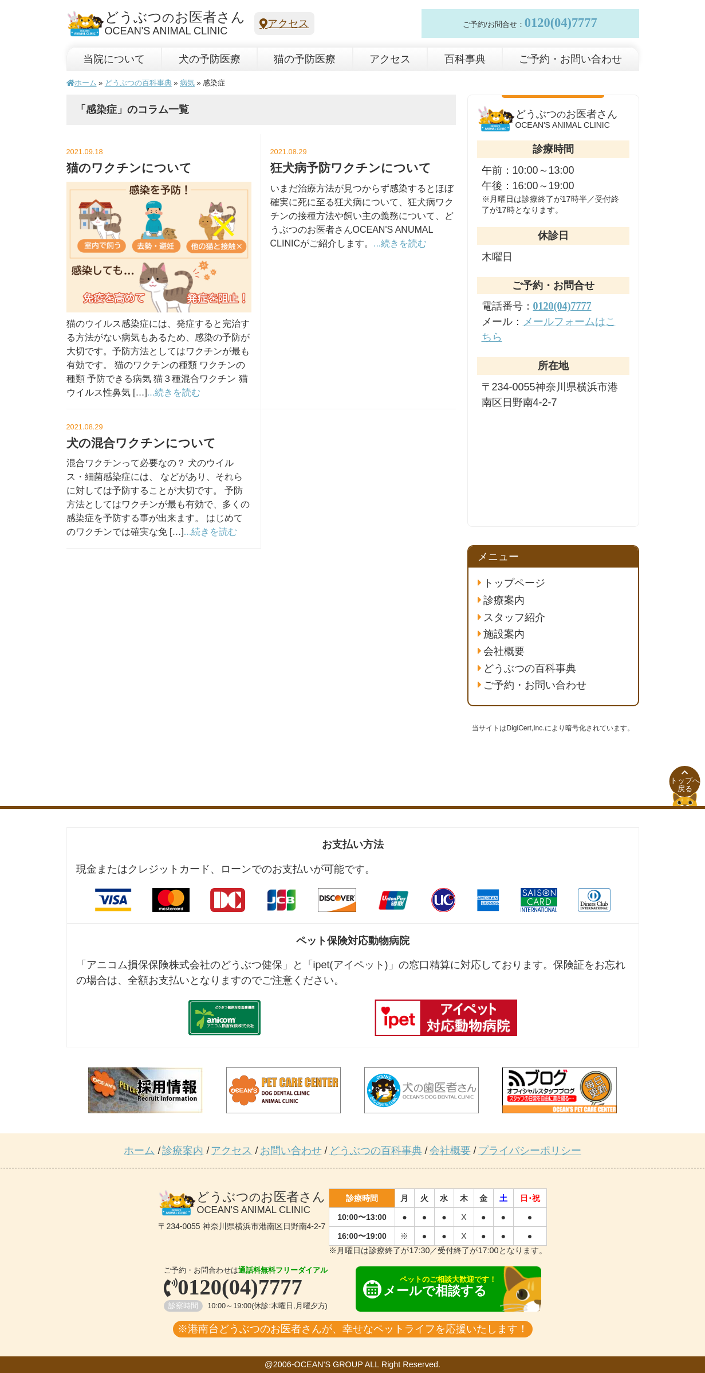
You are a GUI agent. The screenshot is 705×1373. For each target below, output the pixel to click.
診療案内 (504, 600)
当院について (114, 59)
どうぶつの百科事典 (138, 83)
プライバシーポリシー (529, 1150)
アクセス (284, 23)
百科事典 (465, 59)
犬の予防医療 (210, 59)
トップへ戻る (684, 781)
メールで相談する (438, 1286)
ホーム (81, 83)
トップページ (514, 583)
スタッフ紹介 (514, 617)
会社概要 (504, 651)
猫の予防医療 (305, 59)
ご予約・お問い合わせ (570, 59)
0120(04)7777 (561, 23)
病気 (187, 83)
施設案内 (504, 634)
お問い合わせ (291, 1150)
